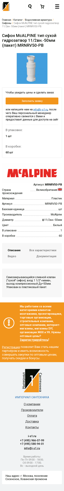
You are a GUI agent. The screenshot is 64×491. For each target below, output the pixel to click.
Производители (32, 410)
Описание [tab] (14, 250)
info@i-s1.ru (40, 109)
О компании (32, 404)
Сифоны (6, 23)
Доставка (32, 421)
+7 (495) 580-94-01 (32, 443)
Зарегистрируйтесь (34, 340)
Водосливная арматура (38, 19)
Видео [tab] (12, 256)
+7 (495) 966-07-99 (32, 440)
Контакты (32, 427)
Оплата (32, 415)
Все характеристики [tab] (42, 250)
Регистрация (11, 347)
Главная (6, 19)
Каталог (18, 19)
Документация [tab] (46, 256)
